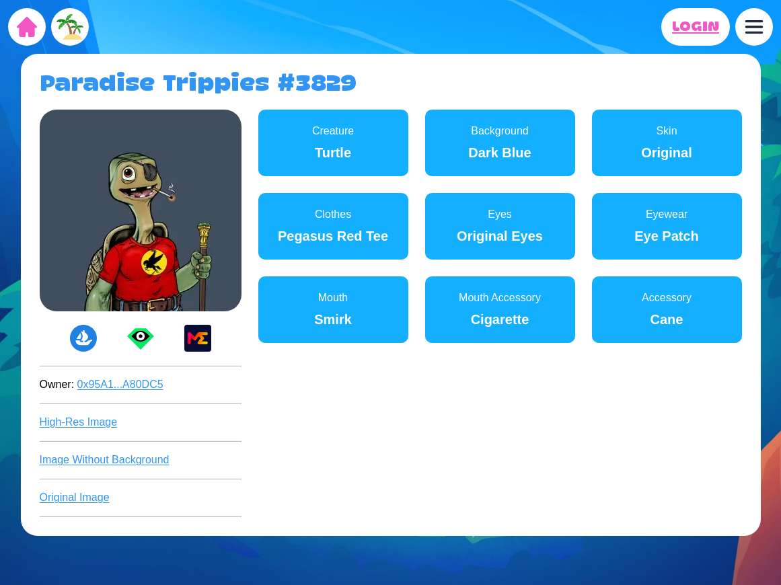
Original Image (75, 497)
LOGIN (695, 27)
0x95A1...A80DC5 (120, 384)
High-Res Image (79, 422)
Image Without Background (105, 459)
